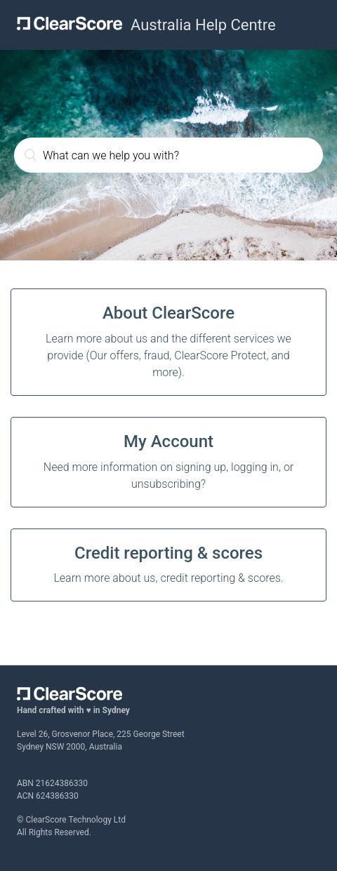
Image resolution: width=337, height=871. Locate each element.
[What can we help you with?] (168, 155)
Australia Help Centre (203, 25)
